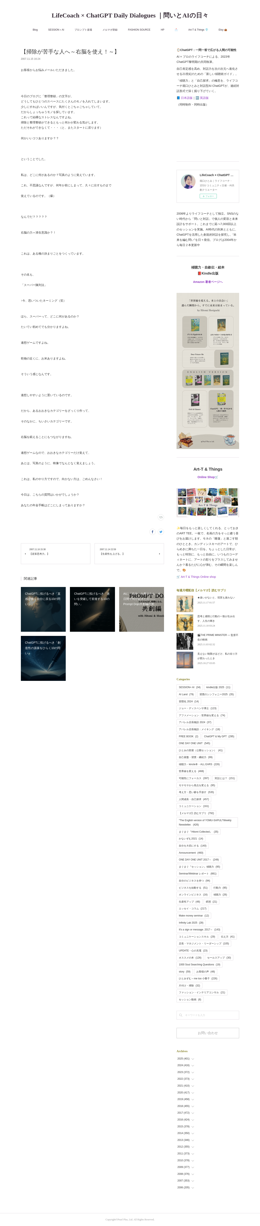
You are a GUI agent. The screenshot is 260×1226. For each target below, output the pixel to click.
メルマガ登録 (109, 29)
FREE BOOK (188, 736)
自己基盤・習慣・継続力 (195, 757)
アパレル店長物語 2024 (195, 722)
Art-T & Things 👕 (198, 29)
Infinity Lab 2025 (191, 922)
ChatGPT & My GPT (219, 736)
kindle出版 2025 (218, 687)
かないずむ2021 (191, 838)
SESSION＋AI (56, 29)
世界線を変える (191, 771)
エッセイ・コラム (192, 908)
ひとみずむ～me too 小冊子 (198, 978)
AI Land (186, 694)
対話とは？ (225, 778)
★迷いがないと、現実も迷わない (216, 597)
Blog (35, 29)
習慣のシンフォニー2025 (216, 694)
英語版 (204, 97)
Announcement (191, 852)
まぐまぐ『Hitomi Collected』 (198, 831)
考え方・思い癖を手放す (196, 792)
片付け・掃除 (189, 985)
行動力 (220, 887)
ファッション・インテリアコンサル (202, 992)
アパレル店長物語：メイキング (199, 729)
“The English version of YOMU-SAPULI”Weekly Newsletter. (205, 822)
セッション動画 (190, 999)
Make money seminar (194, 915)
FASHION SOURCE (139, 29)
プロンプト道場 (83, 29)
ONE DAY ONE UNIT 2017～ (199, 859)
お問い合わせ (208, 1033)
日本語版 (187, 97)
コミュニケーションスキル (197, 936)
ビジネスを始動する (193, 887)
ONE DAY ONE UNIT (194, 743)
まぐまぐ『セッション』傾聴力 (199, 866)
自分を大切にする (192, 845)
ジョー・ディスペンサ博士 (197, 708)
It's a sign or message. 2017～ (199, 929)
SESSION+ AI (190, 687)
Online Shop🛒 (208, 477)
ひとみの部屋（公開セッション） (200, 750)
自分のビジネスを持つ (194, 880)
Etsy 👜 (223, 29)
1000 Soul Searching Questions (199, 964)
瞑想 (211, 901)
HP (162, 29)
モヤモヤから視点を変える (197, 785)
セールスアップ (219, 957)
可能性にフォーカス (194, 778)
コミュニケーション (194, 806)
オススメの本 (190, 957)
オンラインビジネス (193, 894)
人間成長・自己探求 (194, 799)
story (184, 971)
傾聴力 (220, 894)
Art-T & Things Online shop (198, 576)
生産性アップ (189, 901)
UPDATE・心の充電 (193, 950)
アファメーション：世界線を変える (202, 715)
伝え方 (228, 936)
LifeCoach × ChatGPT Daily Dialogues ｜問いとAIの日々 (130, 15)
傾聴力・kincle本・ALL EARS (199, 764)
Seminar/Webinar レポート (197, 873)
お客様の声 (205, 971)
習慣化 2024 (189, 701)
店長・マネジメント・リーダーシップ (204, 943)
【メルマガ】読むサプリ (196, 813)
